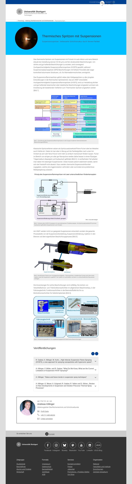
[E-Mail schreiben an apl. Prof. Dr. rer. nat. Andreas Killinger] (45, 418)
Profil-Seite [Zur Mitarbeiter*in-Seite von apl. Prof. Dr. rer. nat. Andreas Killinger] (45, 411)
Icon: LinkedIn (90, 445)
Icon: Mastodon (73, 445)
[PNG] (66, 116)
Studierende (20, 464)
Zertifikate (45, 472)
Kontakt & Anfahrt (74, 464)
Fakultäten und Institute (101, 466)
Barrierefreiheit (47, 469)
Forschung (21, 20)
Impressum (46, 464)
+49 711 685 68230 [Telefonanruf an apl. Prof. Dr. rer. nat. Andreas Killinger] (48, 415)
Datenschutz (46, 466)
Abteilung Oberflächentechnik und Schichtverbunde (39, 20)
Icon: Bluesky (64, 445)
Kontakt (50, 434)
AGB (43, 474)
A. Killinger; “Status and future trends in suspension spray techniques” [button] (61, 377)
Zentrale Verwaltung (100, 472)
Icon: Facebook (48, 445)
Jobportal (71, 469)
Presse (70, 466)
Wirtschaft (20, 472)
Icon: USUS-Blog (98, 445)
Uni (94, 2)
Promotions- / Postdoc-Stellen (78, 472)
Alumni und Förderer (23, 469)
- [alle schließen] (96, 353)
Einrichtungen (98, 469)
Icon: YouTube (81, 445)
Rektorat (96, 464)
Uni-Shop (71, 474)
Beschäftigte (21, 466)
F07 (108, 2)
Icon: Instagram (56, 445)
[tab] (66, 361)
